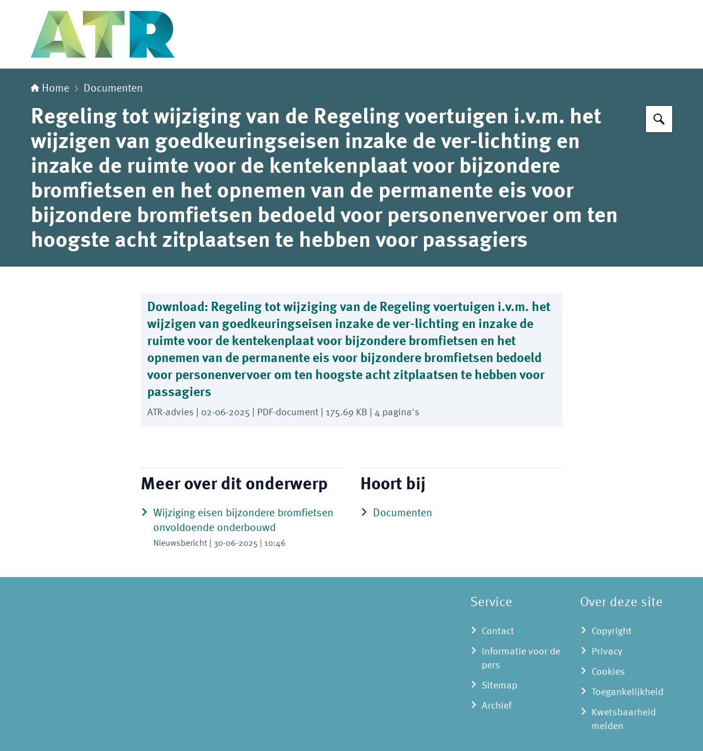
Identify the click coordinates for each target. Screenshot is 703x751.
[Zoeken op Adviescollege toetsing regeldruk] (659, 119)
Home (50, 88)
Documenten (113, 88)
